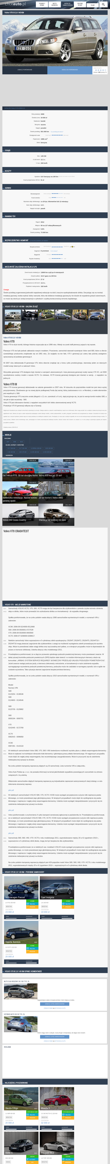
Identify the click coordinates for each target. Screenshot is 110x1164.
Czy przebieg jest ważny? (57, 131)
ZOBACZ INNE (48, 1008)
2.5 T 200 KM (11, 448)
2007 (7, 442)
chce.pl (15, 3)
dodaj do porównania (70, 69)
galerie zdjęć (80, 4)
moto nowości (55, 4)
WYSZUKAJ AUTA (60, 1008)
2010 (21, 442)
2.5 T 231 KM (23, 448)
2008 (14, 442)
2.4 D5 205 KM (47, 452)
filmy (93, 5)
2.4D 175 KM (22, 452)
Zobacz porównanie (25, 69)
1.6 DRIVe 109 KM (36, 448)
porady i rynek (42, 4)
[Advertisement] (55, 90)
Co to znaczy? (53, 251)
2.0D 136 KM (49, 448)
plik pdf (11, 790)
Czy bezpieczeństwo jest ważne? (39, 240)
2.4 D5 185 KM (34, 452)
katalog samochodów (68, 4)
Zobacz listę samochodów (54, 1004)
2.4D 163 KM (11, 452)
